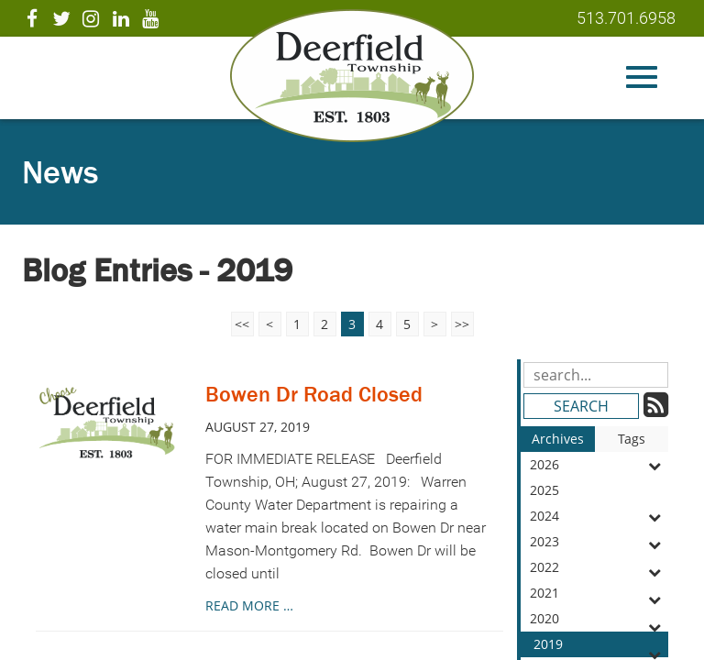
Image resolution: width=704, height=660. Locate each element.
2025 (599, 492)
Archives (558, 438)
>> (462, 324)
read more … (249, 605)
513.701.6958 (626, 18)
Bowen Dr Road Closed (314, 393)
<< (242, 324)
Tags (631, 438)
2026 (599, 465)
